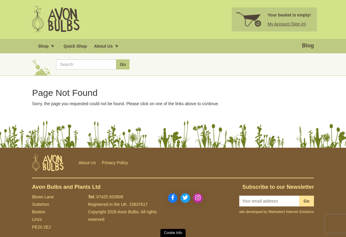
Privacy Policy (115, 162)
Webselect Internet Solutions (291, 212)
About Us (87, 162)
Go (306, 201)
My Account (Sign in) (287, 24)
